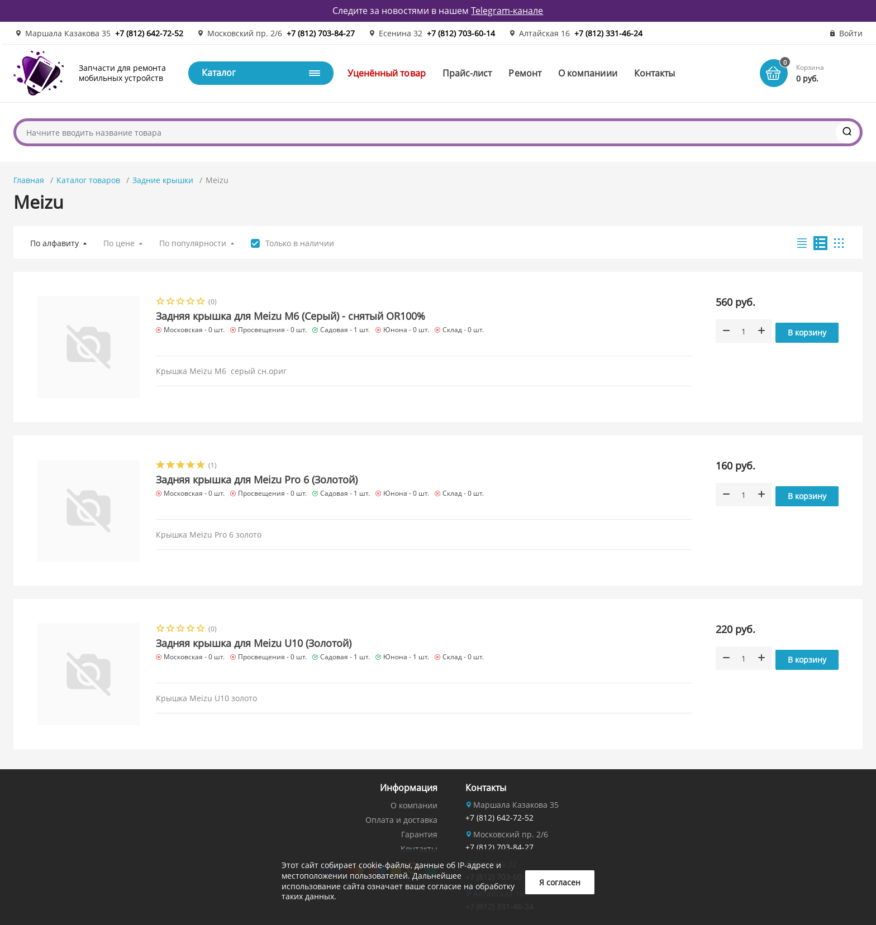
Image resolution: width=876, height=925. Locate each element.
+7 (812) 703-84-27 (321, 33)
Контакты (654, 73)
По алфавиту (54, 243)
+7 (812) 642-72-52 (149, 33)
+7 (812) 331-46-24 (608, 33)
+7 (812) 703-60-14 (461, 33)
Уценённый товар (386, 73)
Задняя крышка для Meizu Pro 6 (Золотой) (257, 479)
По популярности (192, 243)
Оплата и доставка (401, 819)
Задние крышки (162, 180)
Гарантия (419, 834)
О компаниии (587, 73)
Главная (28, 180)
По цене (119, 243)
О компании (414, 805)
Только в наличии (299, 243)
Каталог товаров (88, 180)
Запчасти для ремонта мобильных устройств (122, 73)
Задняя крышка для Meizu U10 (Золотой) (253, 643)
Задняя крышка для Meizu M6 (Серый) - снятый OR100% (290, 316)
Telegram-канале (507, 10)
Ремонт (524, 73)
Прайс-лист (467, 73)
